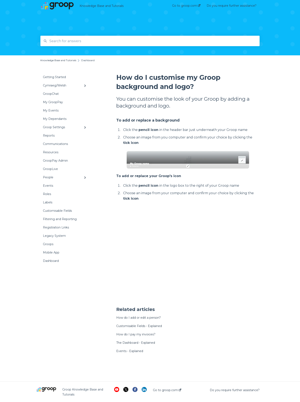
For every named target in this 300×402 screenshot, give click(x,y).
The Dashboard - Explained (135, 343)
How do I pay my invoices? (135, 334)
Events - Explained (129, 351)
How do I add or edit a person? (138, 318)
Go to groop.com (167, 390)
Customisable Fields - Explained (139, 326)
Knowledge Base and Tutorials (102, 6)
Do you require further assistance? (235, 390)
